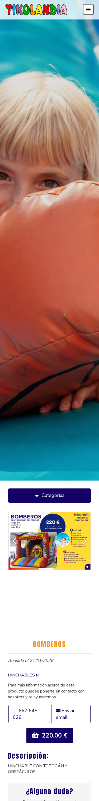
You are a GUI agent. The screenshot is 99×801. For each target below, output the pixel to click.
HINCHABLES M (24, 675)
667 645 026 (25, 714)
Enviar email (65, 714)
